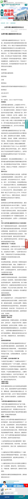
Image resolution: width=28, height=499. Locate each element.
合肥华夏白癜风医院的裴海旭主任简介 (11, 481)
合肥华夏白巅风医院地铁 (9, 482)
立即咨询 (22, 496)
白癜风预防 (13, 23)
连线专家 (7, 497)
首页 (7, 23)
